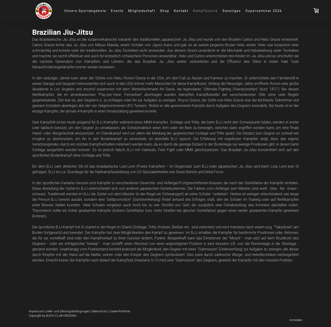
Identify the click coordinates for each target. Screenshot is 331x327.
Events (117, 11)
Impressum (36, 311)
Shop (164, 11)
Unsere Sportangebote (85, 11)
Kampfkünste (205, 11)
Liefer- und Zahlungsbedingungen (67, 311)
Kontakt (181, 11)
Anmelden (295, 320)
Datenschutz (99, 311)
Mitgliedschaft (141, 11)
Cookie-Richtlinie (119, 311)
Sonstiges (232, 11)
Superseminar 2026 (263, 11)
